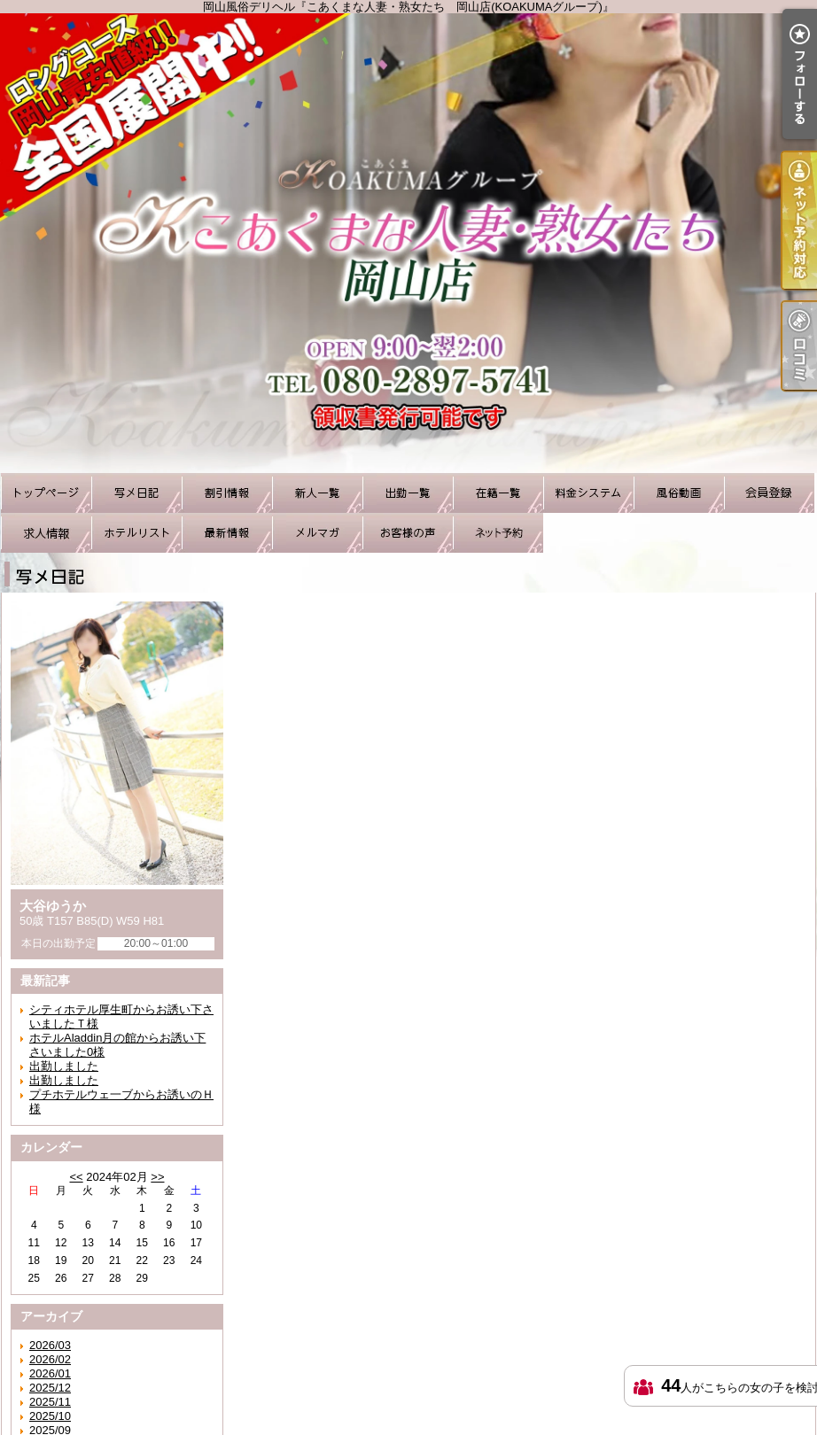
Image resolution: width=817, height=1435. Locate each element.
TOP (46, 493)
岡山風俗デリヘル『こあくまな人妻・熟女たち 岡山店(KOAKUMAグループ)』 (408, 243)
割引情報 (227, 493)
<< (75, 1176)
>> (157, 1176)
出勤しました (63, 1066)
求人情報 (46, 533)
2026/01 (50, 1373)
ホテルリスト (136, 533)
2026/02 (50, 1359)
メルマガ (317, 533)
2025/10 (50, 1416)
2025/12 (50, 1387)
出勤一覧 (407, 493)
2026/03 (50, 1345)
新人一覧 (317, 493)
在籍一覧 (498, 493)
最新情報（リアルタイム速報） (227, 533)
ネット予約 (498, 533)
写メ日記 (136, 493)
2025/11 (50, 1401)
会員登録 (769, 493)
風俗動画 (679, 493)
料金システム (588, 493)
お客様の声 (407, 533)
